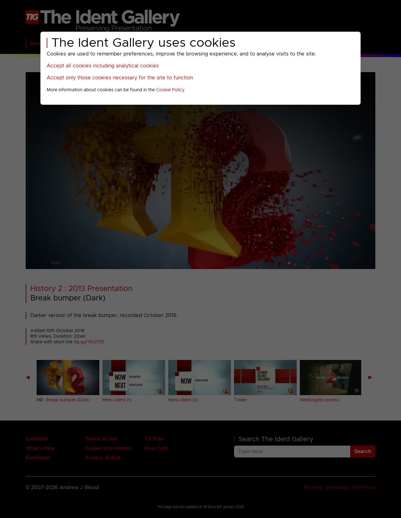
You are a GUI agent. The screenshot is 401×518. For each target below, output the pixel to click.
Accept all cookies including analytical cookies (103, 65)
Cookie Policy (170, 90)
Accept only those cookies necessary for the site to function (120, 77)
